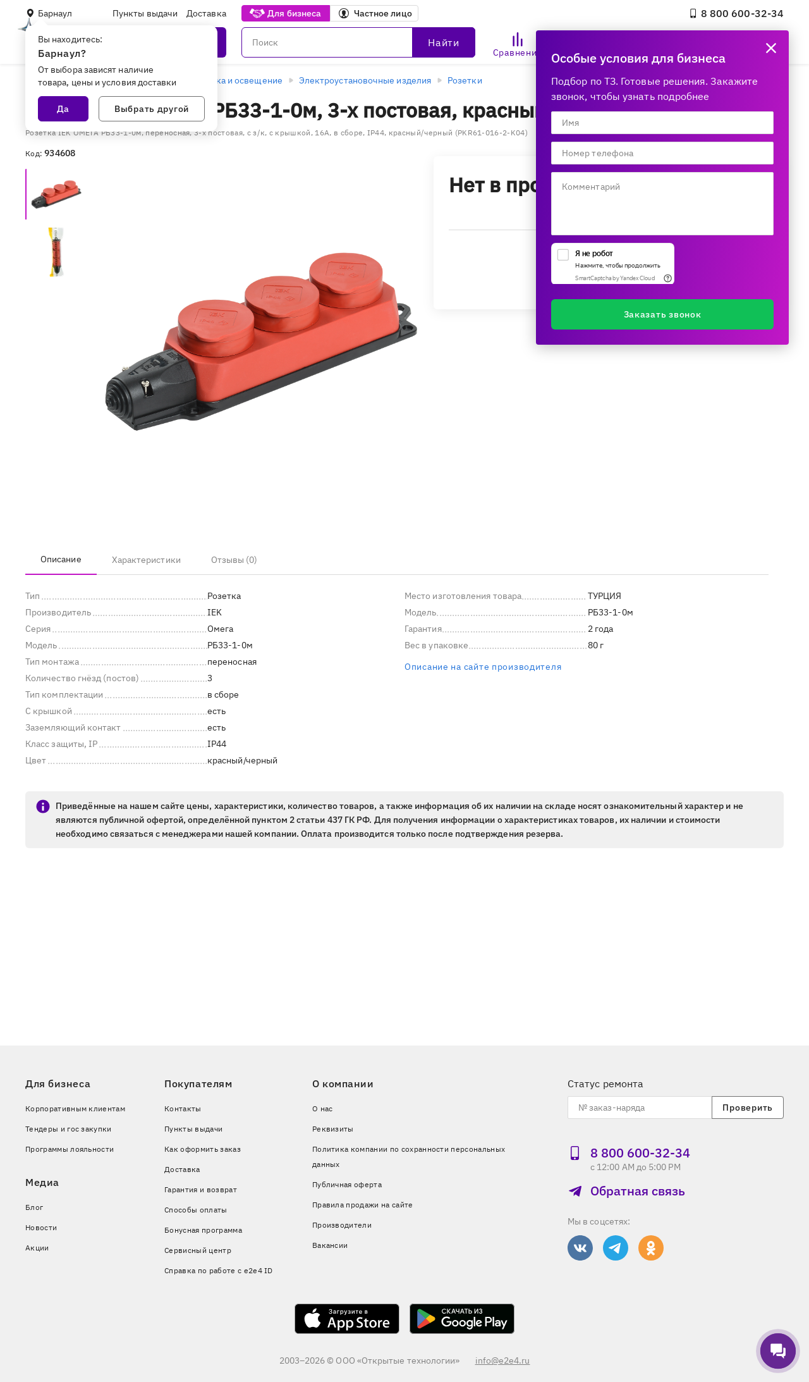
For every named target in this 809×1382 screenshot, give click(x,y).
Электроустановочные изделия (365, 80)
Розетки (464, 80)
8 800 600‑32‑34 (736, 13)
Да (63, 108)
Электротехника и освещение (219, 80)
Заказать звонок (663, 314)
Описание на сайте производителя (482, 666)
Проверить (747, 1107)
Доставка (206, 13)
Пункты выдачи (145, 13)
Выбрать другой (151, 108)
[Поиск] (358, 42)
